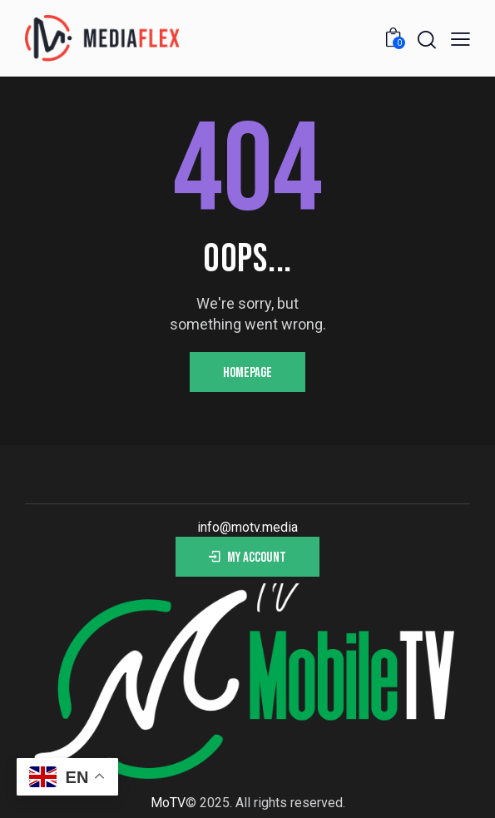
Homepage (247, 372)
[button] (460, 38)
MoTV (168, 803)
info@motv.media (247, 527)
